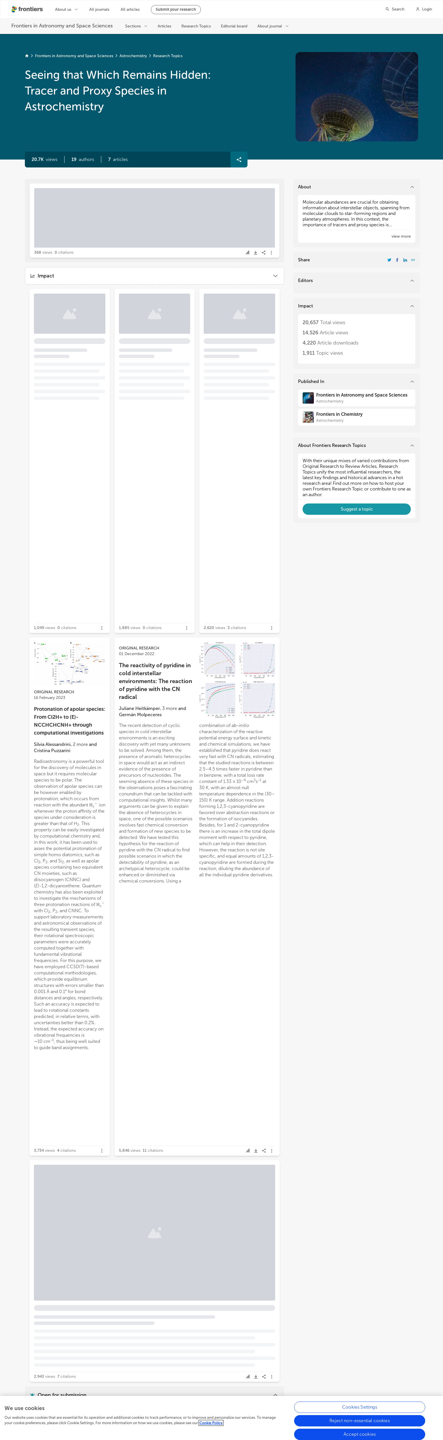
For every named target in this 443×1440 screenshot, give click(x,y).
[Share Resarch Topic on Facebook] (397, 260)
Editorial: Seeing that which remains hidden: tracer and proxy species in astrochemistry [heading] (114, 214)
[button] (82, 159)
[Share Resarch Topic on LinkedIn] (405, 260)
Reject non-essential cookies (359, 1425)
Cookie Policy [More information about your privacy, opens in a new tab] (211, 1428)
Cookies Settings (359, 1412)
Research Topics (168, 55)
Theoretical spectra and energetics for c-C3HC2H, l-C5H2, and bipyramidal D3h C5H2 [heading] (71, 1334)
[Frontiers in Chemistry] (356, 417)
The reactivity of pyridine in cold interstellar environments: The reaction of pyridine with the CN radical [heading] (155, 681)
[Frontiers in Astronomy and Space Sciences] (356, 397)
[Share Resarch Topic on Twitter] (389, 260)
